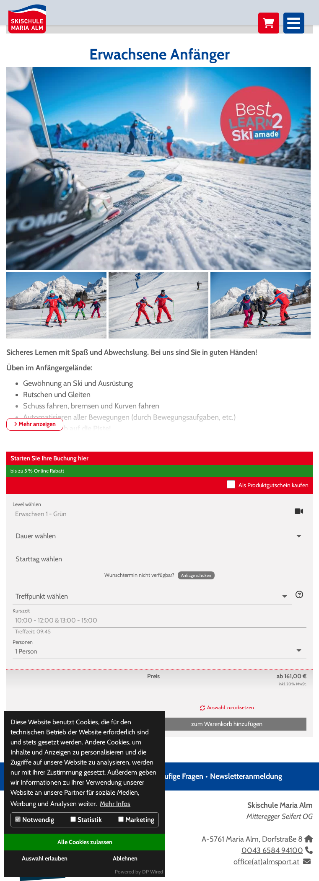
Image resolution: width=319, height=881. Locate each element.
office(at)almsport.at (266, 861)
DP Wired (152, 871)
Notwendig (34, 820)
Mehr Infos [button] (115, 804)
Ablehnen (125, 858)
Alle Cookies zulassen (84, 842)
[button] (298, 512)
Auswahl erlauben (44, 858)
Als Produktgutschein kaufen (274, 485)
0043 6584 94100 (272, 850)
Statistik (86, 820)
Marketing (136, 820)
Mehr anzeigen (35, 424)
